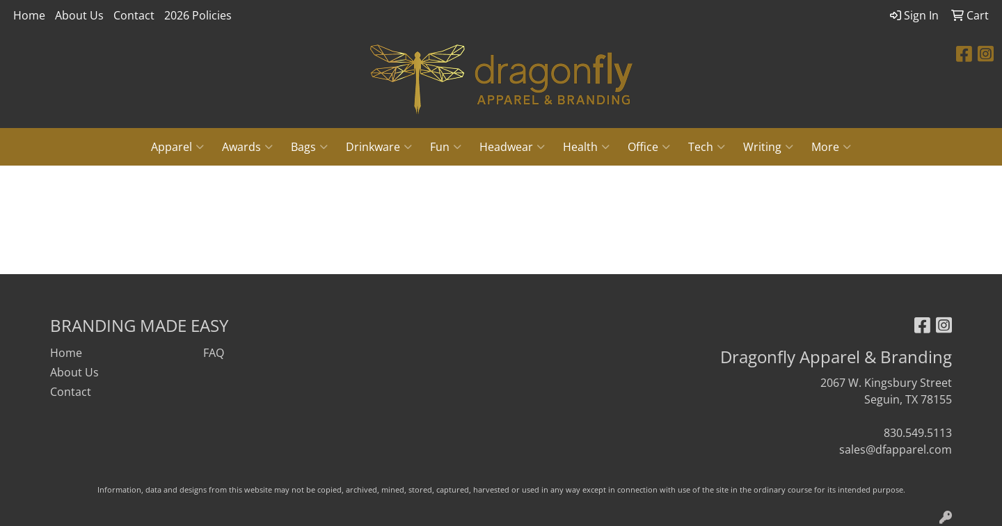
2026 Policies (198, 15)
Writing (768, 146)
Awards (247, 146)
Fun (445, 146)
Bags (309, 146)
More (831, 146)
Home (29, 15)
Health (586, 146)
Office (649, 146)
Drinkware (379, 146)
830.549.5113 (918, 432)
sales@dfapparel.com (895, 449)
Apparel (177, 146)
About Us (79, 15)
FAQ (213, 352)
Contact (133, 15)
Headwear (512, 146)
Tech (706, 146)
